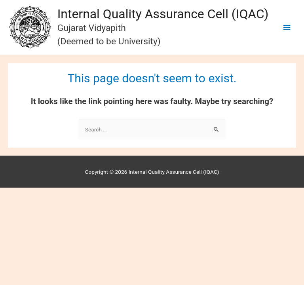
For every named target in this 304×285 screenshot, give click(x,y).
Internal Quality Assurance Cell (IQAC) (163, 13)
